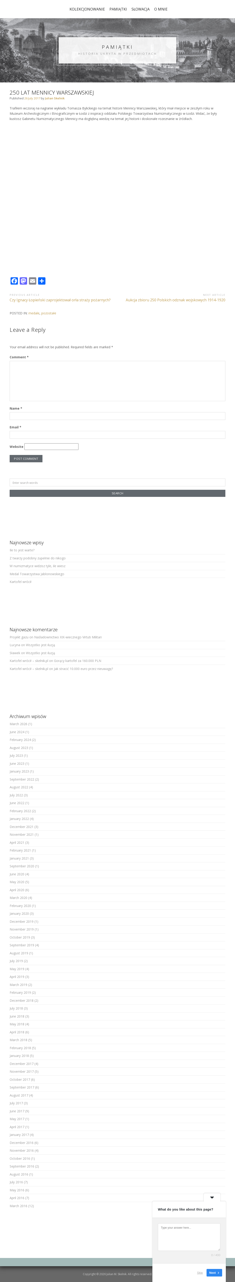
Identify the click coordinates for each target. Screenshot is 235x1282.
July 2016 (16, 1182)
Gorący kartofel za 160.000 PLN (77, 661)
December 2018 (22, 1000)
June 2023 (17, 763)
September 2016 (22, 1166)
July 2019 (16, 961)
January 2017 (19, 1134)
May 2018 (17, 1024)
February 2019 (20, 992)
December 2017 (22, 1064)
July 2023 (16, 755)
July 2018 (16, 1008)
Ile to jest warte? (22, 550)
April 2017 (17, 1127)
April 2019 (17, 976)
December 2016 (22, 1142)
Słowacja (140, 9)
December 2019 (22, 921)
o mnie (161, 9)
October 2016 (20, 1158)
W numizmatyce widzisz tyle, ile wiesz (37, 566)
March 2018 (18, 1040)
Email (15, 427)
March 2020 (18, 897)
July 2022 (16, 795)
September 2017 (22, 1087)
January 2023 (19, 771)
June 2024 (17, 732)
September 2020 (22, 866)
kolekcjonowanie (87, 9)
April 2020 (17, 890)
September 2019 (22, 945)
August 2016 (19, 1174)
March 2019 (18, 985)
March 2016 (18, 1206)
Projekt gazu (19, 637)
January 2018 (19, 1055)
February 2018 (20, 1048)
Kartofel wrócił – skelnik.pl (29, 661)
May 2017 (17, 1119)
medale (33, 313)
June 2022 (17, 803)
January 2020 (19, 913)
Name (16, 408)
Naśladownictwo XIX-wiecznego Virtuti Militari (68, 637)
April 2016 (17, 1198)
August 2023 (19, 748)
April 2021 (17, 842)
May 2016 (17, 1190)
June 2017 (17, 1111)
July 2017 (16, 1103)
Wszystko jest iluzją (40, 645)
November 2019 (22, 929)
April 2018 (17, 1032)
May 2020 (17, 882)
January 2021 (19, 858)
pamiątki (118, 9)
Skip (200, 1272)
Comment (19, 357)
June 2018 (17, 1016)
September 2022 (22, 779)
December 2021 (22, 827)
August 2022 (19, 787)
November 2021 (22, 834)
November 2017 (22, 1071)
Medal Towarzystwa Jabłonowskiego (37, 574)
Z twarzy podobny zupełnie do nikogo (38, 558)
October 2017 (20, 1079)
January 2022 (19, 819)
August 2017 (19, 1095)
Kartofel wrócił (20, 582)
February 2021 (20, 850)
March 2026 (18, 724)
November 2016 (22, 1150)
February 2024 (20, 740)
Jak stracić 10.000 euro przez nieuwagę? (83, 669)
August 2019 (19, 953)
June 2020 (17, 874)
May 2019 (17, 969)
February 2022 (20, 811)
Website (16, 446)
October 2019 (20, 937)
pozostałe (48, 313)
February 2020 (20, 906)
